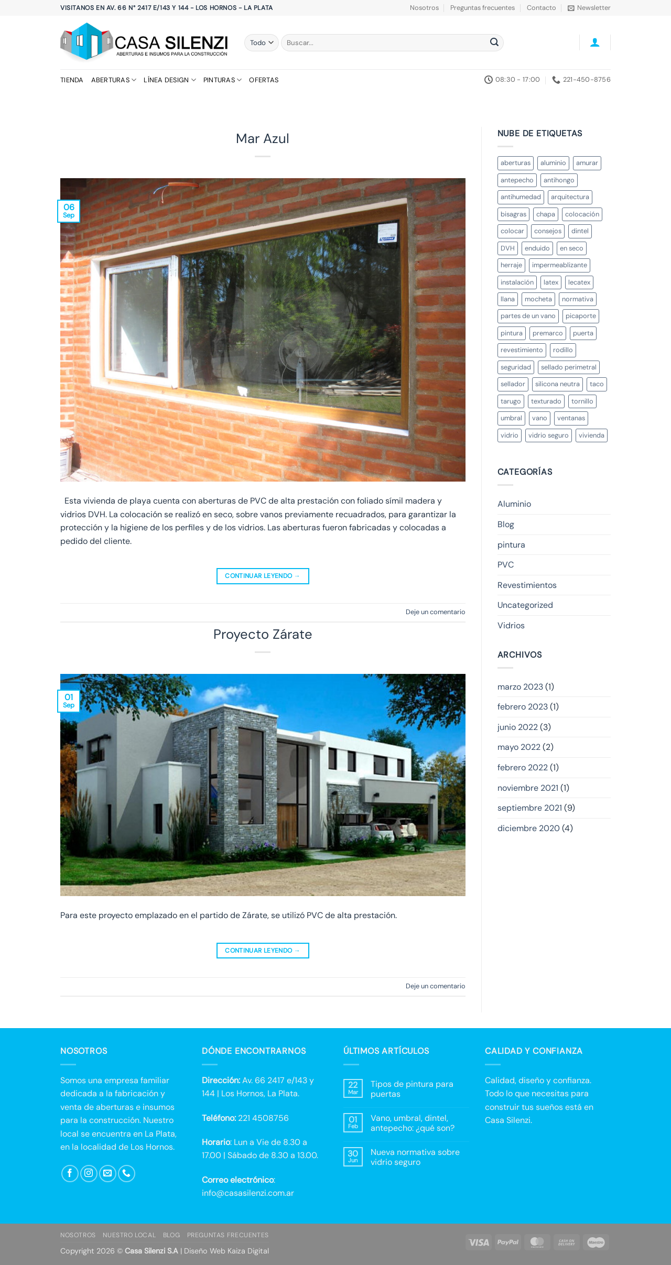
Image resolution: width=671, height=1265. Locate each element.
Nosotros (424, 7)
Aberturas (114, 80)
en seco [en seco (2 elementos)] (571, 248)
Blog (505, 524)
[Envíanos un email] (107, 1173)
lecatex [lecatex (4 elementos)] (579, 282)
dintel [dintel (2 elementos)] (580, 230)
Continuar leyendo (262, 576)
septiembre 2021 (529, 807)
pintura (511, 544)
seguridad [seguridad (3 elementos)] (516, 367)
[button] (589, 8)
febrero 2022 (522, 767)
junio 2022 (517, 727)
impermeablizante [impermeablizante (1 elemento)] (559, 264)
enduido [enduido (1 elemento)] (537, 248)
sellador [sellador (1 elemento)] (513, 383)
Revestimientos (527, 585)
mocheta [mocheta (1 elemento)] (538, 299)
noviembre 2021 (527, 787)
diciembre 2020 (528, 828)
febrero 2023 (522, 706)
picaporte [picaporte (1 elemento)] (581, 315)
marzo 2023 (520, 686)
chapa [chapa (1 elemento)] (545, 214)
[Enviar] (494, 43)
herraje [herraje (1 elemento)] (511, 264)
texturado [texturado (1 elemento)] (546, 401)
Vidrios (511, 625)
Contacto (541, 7)
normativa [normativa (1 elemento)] (577, 299)
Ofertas (263, 79)
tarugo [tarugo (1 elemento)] (511, 401)
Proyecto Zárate (262, 634)
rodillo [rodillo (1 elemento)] (563, 349)
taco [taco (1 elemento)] (597, 383)
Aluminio (514, 503)
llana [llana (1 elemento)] (508, 299)
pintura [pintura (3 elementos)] (512, 333)
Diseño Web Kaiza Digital (226, 1251)
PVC (505, 564)
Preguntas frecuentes (482, 7)
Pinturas (222, 80)
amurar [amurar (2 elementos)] (587, 162)
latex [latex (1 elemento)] (551, 282)
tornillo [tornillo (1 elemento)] (582, 401)
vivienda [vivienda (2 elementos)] (591, 435)
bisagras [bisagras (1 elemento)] (513, 214)
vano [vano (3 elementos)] (539, 417)
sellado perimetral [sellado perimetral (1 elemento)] (569, 367)
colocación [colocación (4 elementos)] (582, 214)
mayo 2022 (518, 747)
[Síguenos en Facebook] (70, 1173)
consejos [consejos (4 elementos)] (547, 230)
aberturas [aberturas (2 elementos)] (516, 162)
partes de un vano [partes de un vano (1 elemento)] (528, 315)
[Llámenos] (126, 1173)
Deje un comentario (436, 611)
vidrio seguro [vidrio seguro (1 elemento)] (548, 435)
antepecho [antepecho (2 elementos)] (517, 180)
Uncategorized (525, 604)
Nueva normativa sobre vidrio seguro (415, 1157)
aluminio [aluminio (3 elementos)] (553, 162)
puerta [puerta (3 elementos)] (583, 333)
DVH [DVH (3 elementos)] (508, 248)
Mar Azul (262, 138)
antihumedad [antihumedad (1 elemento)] (521, 196)
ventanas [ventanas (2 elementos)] (571, 417)
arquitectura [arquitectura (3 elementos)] (570, 196)
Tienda (72, 79)
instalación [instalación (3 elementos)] (517, 282)
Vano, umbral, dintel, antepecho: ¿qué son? (412, 1123)
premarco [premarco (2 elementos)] (548, 333)
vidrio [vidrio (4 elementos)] (509, 435)
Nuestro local (129, 1235)
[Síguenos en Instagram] (89, 1173)
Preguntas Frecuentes (228, 1235)
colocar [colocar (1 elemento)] (512, 230)
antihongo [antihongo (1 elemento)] (559, 180)
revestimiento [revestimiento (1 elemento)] (522, 349)
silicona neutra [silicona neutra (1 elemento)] (557, 383)
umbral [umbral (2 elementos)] (511, 417)
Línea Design (170, 80)
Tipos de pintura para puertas (412, 1089)
